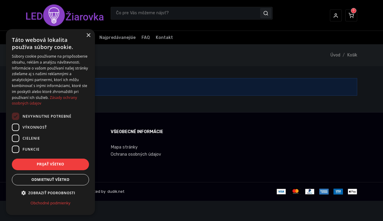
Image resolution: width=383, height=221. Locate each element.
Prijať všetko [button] (50, 164)
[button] (336, 15)
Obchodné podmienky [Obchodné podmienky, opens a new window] (50, 203)
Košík (352, 55)
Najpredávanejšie (117, 37)
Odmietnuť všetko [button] (50, 179)
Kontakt (164, 37)
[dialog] (50, 122)
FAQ (146, 37)
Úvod (335, 55)
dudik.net (115, 191)
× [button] (88, 35)
